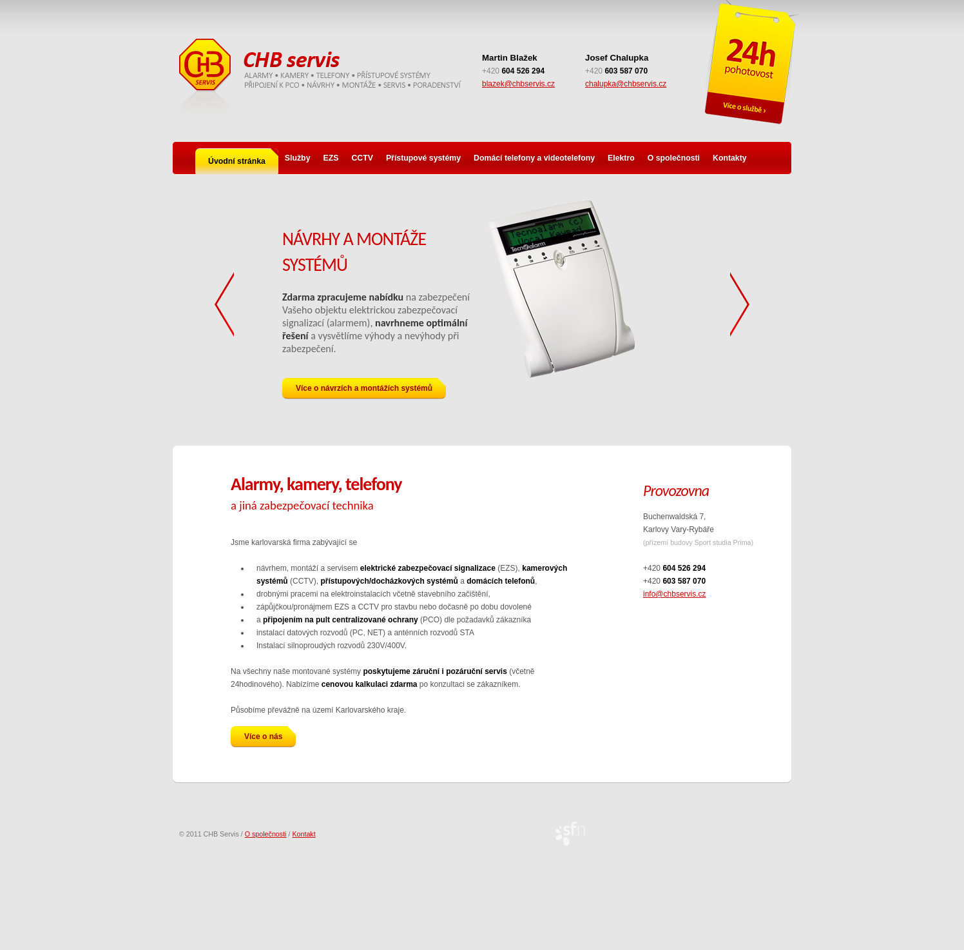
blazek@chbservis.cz (518, 83)
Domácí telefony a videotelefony (534, 158)
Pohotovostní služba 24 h (750, 64)
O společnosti (674, 158)
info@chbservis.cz (674, 594)
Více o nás (270, 735)
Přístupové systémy (423, 158)
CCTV (361, 158)
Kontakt (303, 834)
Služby (298, 158)
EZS (330, 158)
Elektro (621, 158)
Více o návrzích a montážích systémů (371, 387)
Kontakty (730, 158)
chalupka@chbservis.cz (625, 83)
